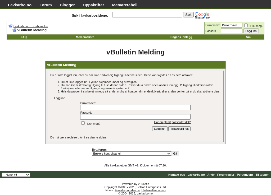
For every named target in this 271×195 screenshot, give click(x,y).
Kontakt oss (176, 174)
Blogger (67, 5)
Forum (45, 5)
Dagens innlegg (181, 37)
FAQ (24, 37)
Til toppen (262, 174)
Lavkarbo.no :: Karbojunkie (30, 26)
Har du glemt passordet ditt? (172, 122)
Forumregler (225, 174)
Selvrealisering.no (153, 190)
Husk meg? (253, 25)
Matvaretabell (124, 5)
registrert (73, 137)
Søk (248, 37)
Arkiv (211, 174)
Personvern (245, 174)
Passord (210, 30)
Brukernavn (212, 25)
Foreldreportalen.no (127, 190)
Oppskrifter (93, 5)
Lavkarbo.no (19, 5)
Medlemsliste (85, 37)
